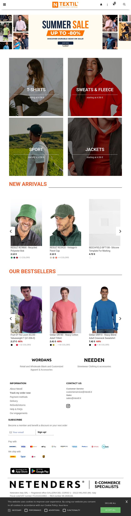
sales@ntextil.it (73, 398)
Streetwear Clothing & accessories (94, 363)
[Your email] (22, 432)
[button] (101, 4)
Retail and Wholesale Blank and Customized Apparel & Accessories (41, 364)
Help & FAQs (16, 409)
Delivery (14, 401)
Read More (63, 505)
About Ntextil (16, 389)
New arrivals (28, 184)
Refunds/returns (18, 405)
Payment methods (19, 397)
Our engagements (18, 413)
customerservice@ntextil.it (79, 392)
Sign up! (42, 432)
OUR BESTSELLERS (32, 271)
